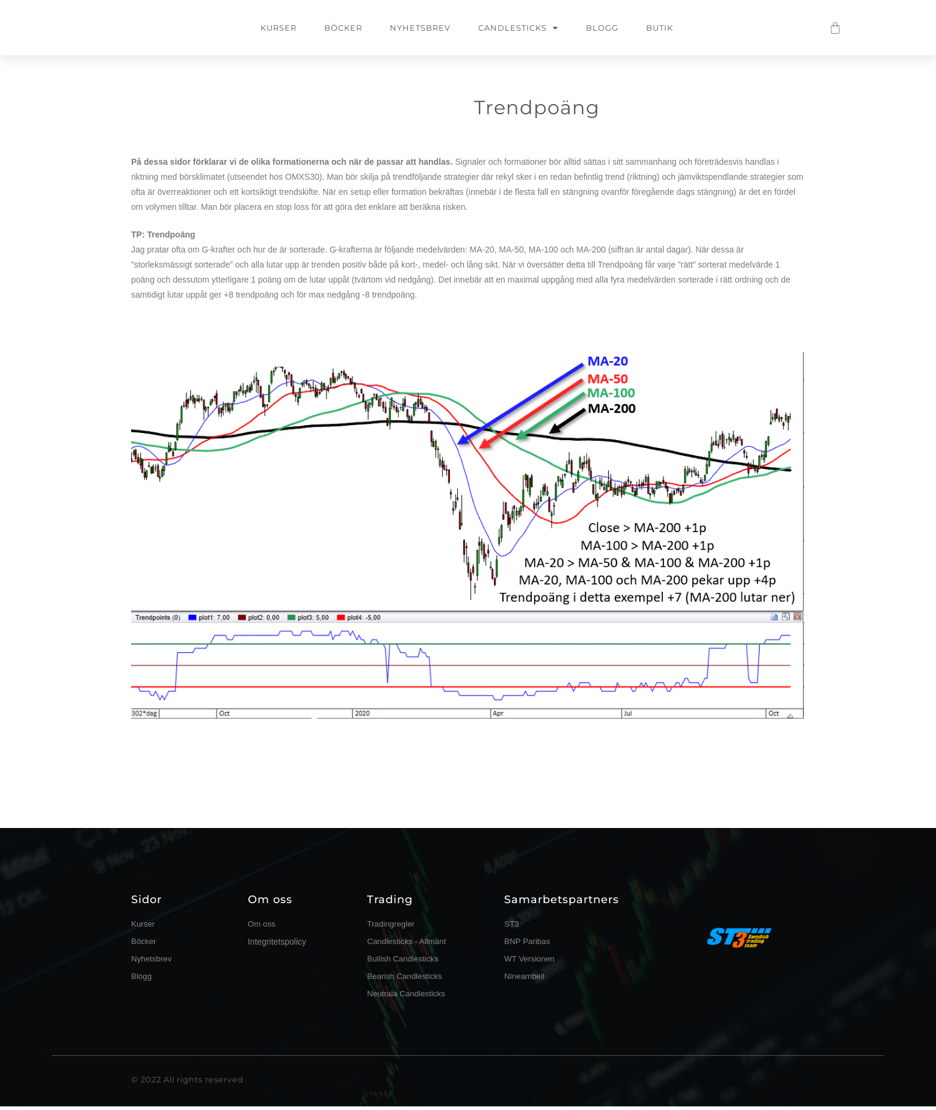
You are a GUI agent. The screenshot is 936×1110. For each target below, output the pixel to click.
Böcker (343, 27)
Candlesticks (518, 28)
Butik (659, 27)
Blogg (602, 27)
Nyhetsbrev (420, 27)
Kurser (278, 27)
